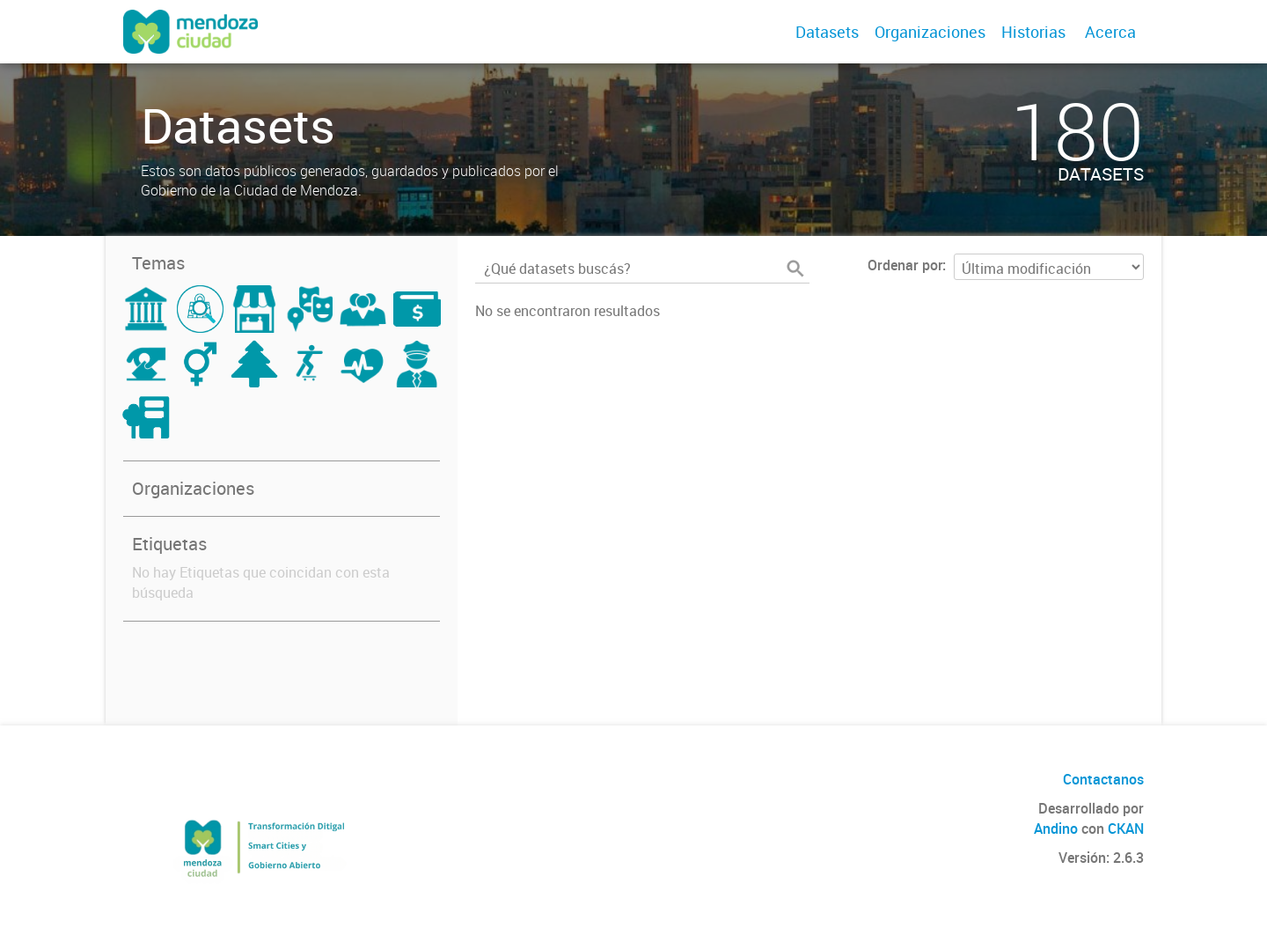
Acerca (1110, 31)
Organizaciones (930, 31)
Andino (1056, 828)
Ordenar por (905, 265)
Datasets (827, 31)
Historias (1033, 31)
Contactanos (1103, 779)
